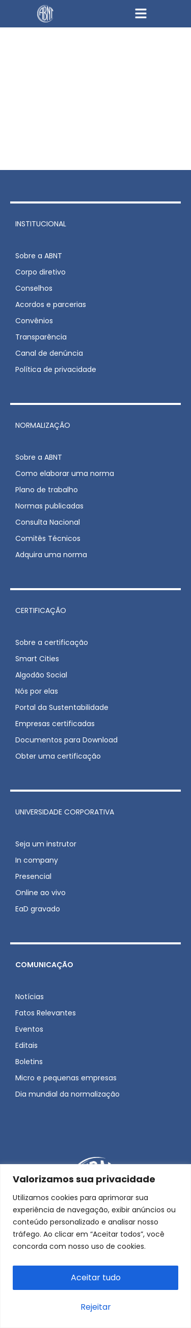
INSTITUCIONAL (40, 224)
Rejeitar (95, 1307)
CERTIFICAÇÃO (40, 610)
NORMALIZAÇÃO (42, 425)
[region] (95, 1246)
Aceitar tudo (96, 1277)
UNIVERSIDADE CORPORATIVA (64, 812)
